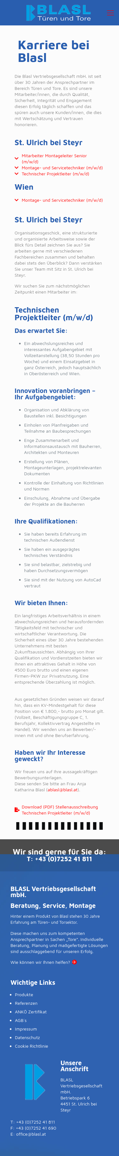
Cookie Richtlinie (31, 1046)
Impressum (26, 1028)
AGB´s (21, 1020)
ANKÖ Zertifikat (31, 1011)
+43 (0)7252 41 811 (63, 858)
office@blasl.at (31, 1134)
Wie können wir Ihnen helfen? (40, 962)
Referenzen (26, 1003)
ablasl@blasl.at (62, 789)
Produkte (24, 994)
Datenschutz (27, 1037)
